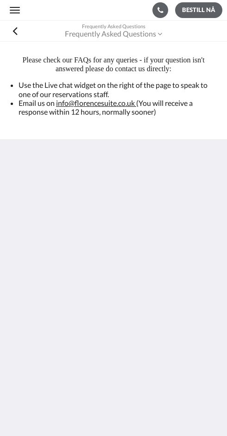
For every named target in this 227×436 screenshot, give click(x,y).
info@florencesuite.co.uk (96, 102)
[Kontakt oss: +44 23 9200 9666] (160, 10)
